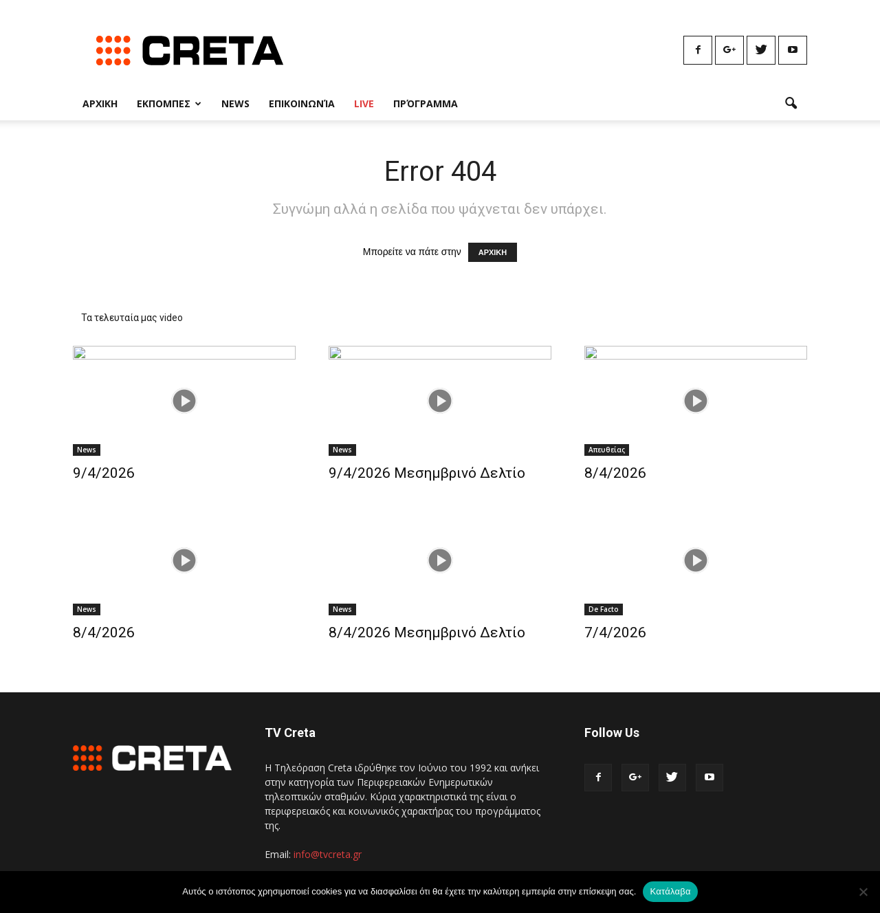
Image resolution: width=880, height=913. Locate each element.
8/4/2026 (615, 473)
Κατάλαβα (670, 891)
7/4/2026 (615, 632)
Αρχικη (100, 103)
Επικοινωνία (302, 103)
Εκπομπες (169, 103)
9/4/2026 (104, 473)
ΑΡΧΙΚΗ (492, 252)
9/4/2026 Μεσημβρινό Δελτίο (427, 473)
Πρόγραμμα (425, 103)
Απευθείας (606, 449)
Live (364, 103)
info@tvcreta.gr (328, 854)
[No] (863, 892)
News (235, 103)
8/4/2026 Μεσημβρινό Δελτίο (427, 632)
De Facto (603, 609)
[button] (790, 103)
